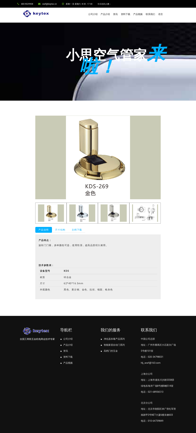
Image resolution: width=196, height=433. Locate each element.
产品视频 (138, 14)
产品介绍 (105, 14)
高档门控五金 (109, 351)
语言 (160, 14)
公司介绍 (93, 14)
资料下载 (125, 14)
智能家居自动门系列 (113, 345)
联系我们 (150, 14)
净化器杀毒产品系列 (113, 339)
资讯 (115, 14)
